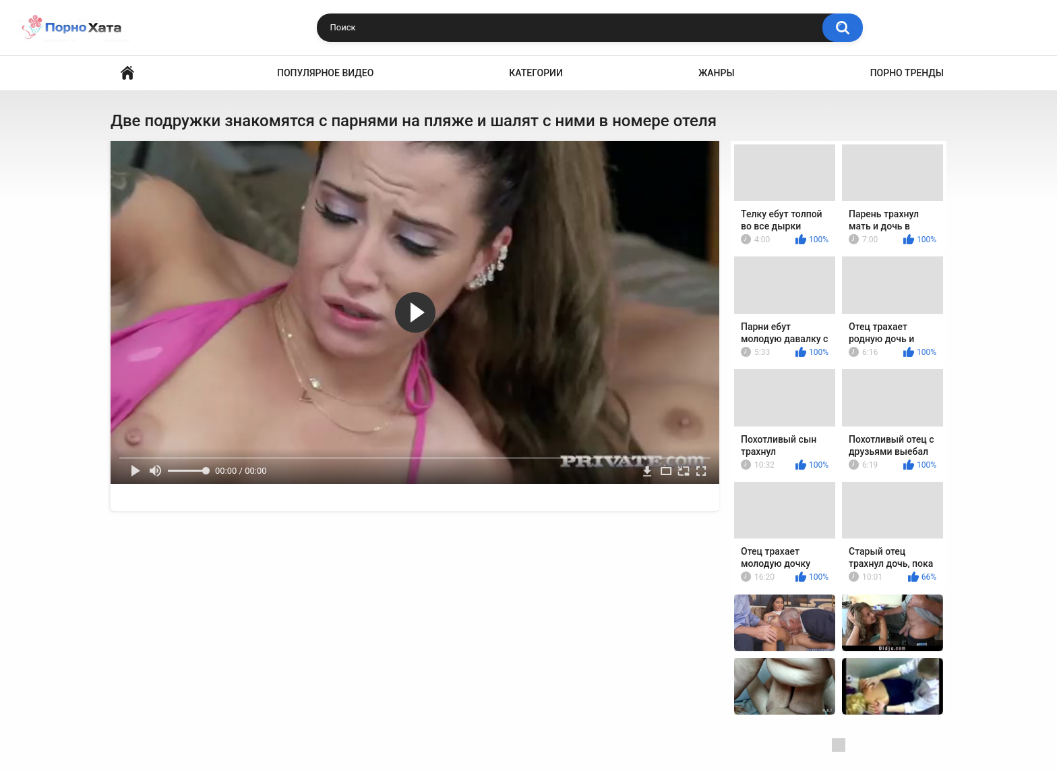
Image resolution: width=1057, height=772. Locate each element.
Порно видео (127, 73)
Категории (536, 72)
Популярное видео (325, 72)
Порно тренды (907, 72)
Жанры (716, 72)
